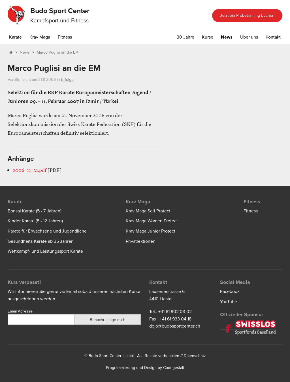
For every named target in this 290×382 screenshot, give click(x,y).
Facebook (230, 291)
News (227, 37)
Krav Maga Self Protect (148, 211)
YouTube (228, 302)
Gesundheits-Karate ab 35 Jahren (41, 241)
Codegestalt (173, 367)
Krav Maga (39, 37)
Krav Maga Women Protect (152, 221)
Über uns (249, 37)
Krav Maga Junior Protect (150, 231)
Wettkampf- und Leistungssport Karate (45, 251)
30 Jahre (185, 37)
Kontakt (273, 37)
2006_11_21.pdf (29, 170)
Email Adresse (20, 311)
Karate (15, 37)
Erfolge (67, 79)
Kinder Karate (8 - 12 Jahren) (35, 221)
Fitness (65, 37)
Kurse (207, 37)
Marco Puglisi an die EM (57, 52)
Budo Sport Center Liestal (111, 355)
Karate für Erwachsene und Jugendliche (47, 231)
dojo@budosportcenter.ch (174, 326)
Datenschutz (195, 355)
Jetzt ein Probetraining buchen (247, 15)
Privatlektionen (140, 241)
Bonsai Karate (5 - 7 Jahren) (34, 211)
